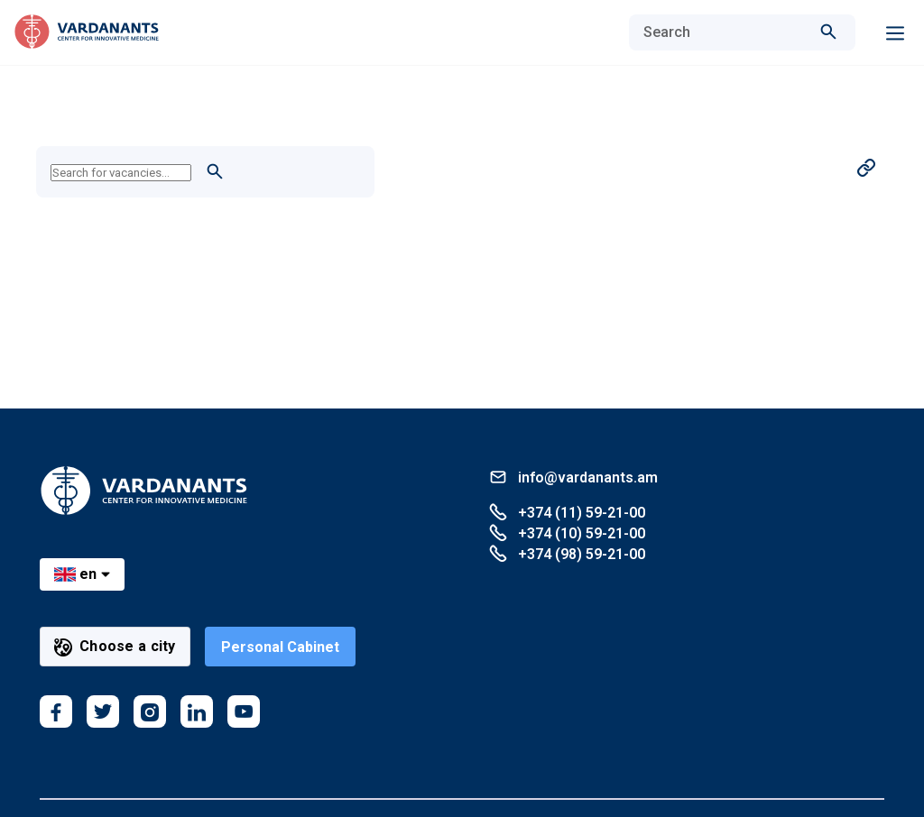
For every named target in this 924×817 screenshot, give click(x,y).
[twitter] (103, 711)
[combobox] (724, 32)
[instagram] (150, 711)
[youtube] (243, 711)
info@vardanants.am (573, 476)
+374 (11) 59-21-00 (567, 511)
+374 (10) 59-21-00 (567, 532)
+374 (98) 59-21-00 (567, 553)
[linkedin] (196, 711)
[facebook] (56, 711)
